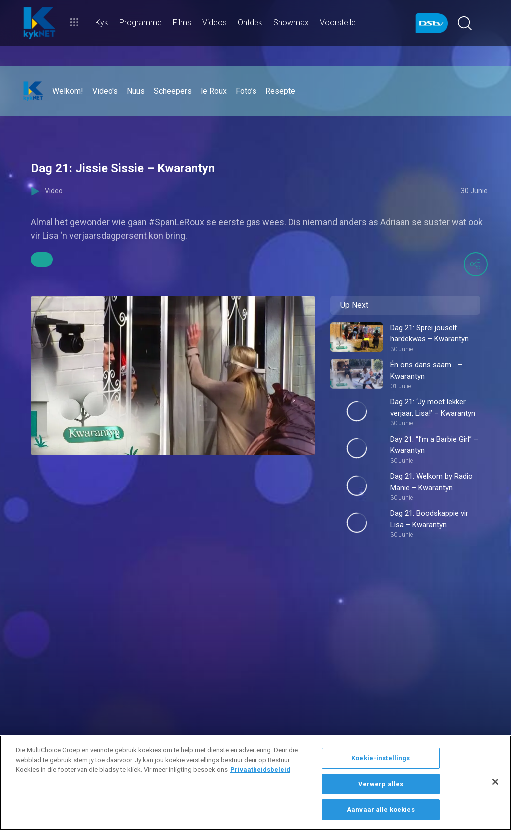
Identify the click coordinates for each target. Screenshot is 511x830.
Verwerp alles (381, 784)
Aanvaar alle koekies (381, 809)
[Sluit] (495, 782)
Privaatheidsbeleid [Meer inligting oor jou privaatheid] (260, 769)
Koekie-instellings (380, 758)
